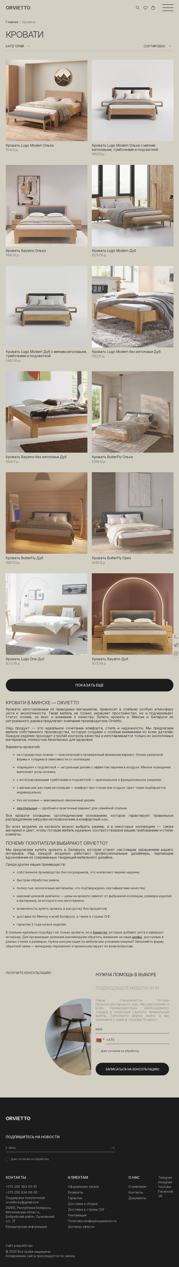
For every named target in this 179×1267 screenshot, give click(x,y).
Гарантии (75, 1198)
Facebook (165, 1191)
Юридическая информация (26, 1226)
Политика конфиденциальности (92, 1221)
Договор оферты (81, 1226)
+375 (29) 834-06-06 (22, 1192)
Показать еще (89, 685)
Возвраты (75, 1192)
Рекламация (77, 1215)
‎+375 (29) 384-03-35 (21, 1186)
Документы (137, 1198)
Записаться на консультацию (132, 1069)
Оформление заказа (83, 1186)
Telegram (165, 1177)
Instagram (165, 1182)
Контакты (135, 1192)
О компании (137, 1186)
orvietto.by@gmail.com (22, 1202)
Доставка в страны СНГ (86, 1209)
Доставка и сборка (83, 1204)
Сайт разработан (19, 1245)
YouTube (164, 1187)
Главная (12, 22)
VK (160, 1196)
